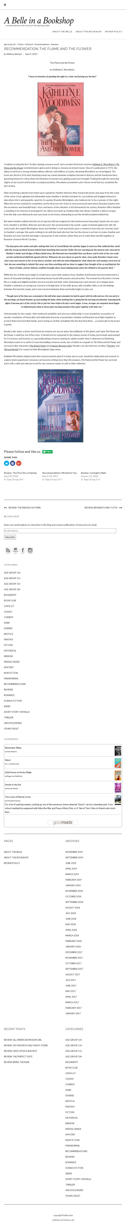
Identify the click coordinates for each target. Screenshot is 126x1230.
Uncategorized (13, 723)
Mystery (9, 667)
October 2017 (73, 963)
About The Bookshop (89, 31)
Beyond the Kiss (12, 349)
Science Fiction (13, 700)
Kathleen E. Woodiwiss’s (104, 164)
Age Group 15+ (12, 583)
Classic (8, 611)
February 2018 (73, 941)
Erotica (8, 634)
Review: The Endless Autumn (25, 507)
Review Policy (113, 31)
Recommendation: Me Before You (59, 472)
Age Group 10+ (12, 572)
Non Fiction (11, 673)
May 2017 (70, 991)
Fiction (20, 44)
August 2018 (72, 907)
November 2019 (74, 852)
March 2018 (72, 935)
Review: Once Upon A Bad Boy (20, 1051)
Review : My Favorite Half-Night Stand (26, 1045)
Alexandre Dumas (14, 801)
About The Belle (62, 31)
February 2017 (73, 1008)
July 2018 (70, 913)
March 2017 (72, 1002)
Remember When (13, 747)
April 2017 (71, 996)
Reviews (8, 689)
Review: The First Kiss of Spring (20, 472)
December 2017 (73, 952)
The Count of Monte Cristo (18, 797)
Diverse (8, 628)
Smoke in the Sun (13, 784)
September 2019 (74, 857)
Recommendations (42, 44)
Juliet (70, 1215)
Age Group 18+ (10, 44)
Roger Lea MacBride (14, 776)
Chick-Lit (9, 606)
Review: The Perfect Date (18, 1056)
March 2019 (72, 874)
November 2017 (74, 957)
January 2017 (73, 1013)
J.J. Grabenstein (13, 764)
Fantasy (8, 639)
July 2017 (70, 980)
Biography (10, 595)
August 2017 (72, 974)
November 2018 (74, 891)
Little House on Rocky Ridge (18, 772)
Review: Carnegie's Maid (93, 472)
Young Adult (11, 728)
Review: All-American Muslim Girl (23, 1040)
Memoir (8, 656)
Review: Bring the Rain (16, 1062)
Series (7, 706)
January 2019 (73, 885)
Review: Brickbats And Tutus (101, 507)
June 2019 (70, 863)
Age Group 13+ (12, 578)
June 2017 (70, 985)
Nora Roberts (12, 752)
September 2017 (74, 969)
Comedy (8, 617)
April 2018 (71, 930)
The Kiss (111, 345)
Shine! (8, 760)
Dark (7, 622)
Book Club (10, 600)
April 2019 (71, 868)
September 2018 (74, 902)
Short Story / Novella (17, 712)
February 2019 (73, 879)
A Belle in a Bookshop (38, 20)
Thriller (8, 717)
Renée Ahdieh (12, 788)
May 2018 (70, 924)
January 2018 (73, 946)
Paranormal (11, 678)
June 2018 (70, 918)
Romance (55, 44)
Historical (29, 44)
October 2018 (73, 896)
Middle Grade (12, 661)
